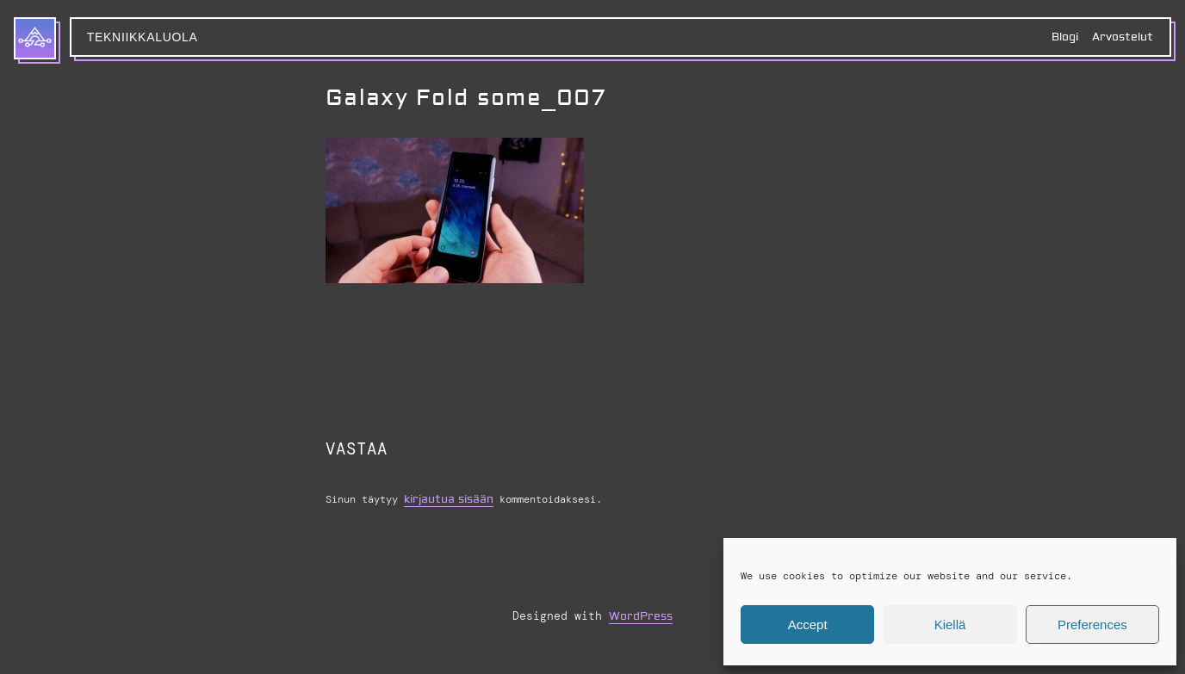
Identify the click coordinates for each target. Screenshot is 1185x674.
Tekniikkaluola (142, 37)
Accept (808, 624)
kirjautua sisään (448, 499)
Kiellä (950, 624)
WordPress (641, 616)
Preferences (1092, 624)
